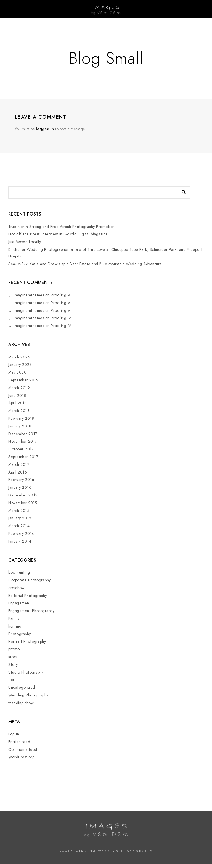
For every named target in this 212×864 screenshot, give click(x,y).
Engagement (19, 603)
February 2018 (21, 418)
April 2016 (17, 472)
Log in (13, 734)
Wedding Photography (28, 695)
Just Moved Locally (24, 241)
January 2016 (19, 487)
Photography (19, 634)
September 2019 (23, 380)
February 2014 (21, 533)
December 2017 (22, 434)
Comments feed (22, 749)
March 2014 (19, 525)
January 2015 (19, 518)
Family (13, 618)
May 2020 (17, 372)
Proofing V (60, 295)
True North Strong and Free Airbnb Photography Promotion (61, 226)
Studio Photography (26, 672)
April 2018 (17, 403)
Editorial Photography (27, 595)
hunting (15, 626)
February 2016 (21, 479)
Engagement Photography (31, 610)
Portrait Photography (27, 641)
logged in (45, 129)
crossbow (16, 588)
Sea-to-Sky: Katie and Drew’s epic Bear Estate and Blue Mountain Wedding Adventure (85, 264)
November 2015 (22, 503)
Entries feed (19, 742)
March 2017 (18, 464)
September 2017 (23, 456)
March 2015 (19, 510)
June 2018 (17, 395)
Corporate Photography (29, 580)
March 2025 (19, 357)
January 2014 (19, 541)
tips (11, 679)
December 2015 (23, 495)
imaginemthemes (29, 295)
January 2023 (20, 364)
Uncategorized (21, 687)
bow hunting (19, 572)
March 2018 (19, 410)
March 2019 (19, 387)
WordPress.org (21, 757)
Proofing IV (61, 318)
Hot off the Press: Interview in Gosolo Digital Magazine (58, 234)
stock (13, 657)
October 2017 (21, 449)
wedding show (21, 703)
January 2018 (19, 426)
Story (13, 664)
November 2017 (22, 441)
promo (14, 649)
